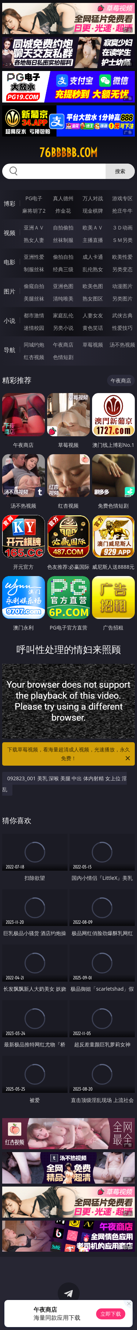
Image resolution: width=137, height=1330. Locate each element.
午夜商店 (63, 344)
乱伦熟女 (93, 269)
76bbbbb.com (68, 152)
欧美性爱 (122, 256)
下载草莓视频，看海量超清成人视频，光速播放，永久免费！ (69, 754)
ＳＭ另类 (122, 239)
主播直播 (93, 239)
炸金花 (63, 210)
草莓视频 (93, 344)
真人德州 (63, 198)
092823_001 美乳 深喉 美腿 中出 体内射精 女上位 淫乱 (64, 784)
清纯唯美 (63, 298)
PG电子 (33, 198)
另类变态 (122, 269)
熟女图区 (93, 298)
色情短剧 (63, 357)
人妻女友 (93, 315)
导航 (9, 350)
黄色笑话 (93, 327)
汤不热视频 (122, 344)
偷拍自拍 (63, 256)
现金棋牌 (93, 210)
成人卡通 (93, 256)
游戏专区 (122, 198)
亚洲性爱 (34, 256)
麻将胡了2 (34, 210)
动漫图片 (122, 286)
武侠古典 (122, 315)
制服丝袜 (34, 269)
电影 (9, 262)
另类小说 (63, 327)
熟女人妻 (34, 239)
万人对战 (93, 198)
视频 (9, 233)
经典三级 (63, 269)
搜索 (120, 171)
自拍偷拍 (63, 227)
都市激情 (34, 315)
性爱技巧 (122, 327)
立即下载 (110, 1313)
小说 (9, 321)
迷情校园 (34, 327)
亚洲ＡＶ (34, 227)
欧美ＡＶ (93, 227)
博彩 (9, 203)
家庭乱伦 (63, 315)
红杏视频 (34, 357)
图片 (9, 291)
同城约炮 (34, 344)
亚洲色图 (63, 286)
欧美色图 (93, 286)
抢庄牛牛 (122, 210)
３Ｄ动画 (122, 227)
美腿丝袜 (34, 298)
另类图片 (122, 298)
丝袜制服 (63, 239)
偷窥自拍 (34, 286)
